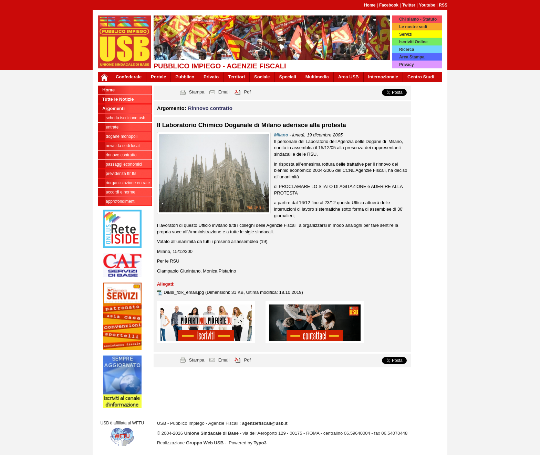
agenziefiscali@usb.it (265, 423)
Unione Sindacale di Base (211, 433)
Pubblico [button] (184, 76)
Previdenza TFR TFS (121, 173)
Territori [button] (236, 76)
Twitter (408, 5)
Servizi (406, 34)
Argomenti (113, 108)
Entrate (112, 127)
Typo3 (259, 442)
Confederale (129, 76)
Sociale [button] (262, 76)
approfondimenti (120, 201)
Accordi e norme (120, 192)
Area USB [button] (348, 76)
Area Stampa (411, 57)
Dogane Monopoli (121, 136)
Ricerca (406, 49)
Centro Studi (420, 76)
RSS (443, 5)
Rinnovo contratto (121, 155)
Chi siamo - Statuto (418, 19)
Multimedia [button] (317, 76)
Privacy (406, 64)
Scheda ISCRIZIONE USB (125, 117)
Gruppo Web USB (205, 442)
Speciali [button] (287, 76)
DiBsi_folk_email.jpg (184, 292)
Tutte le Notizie (118, 99)
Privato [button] (211, 76)
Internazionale (383, 76)
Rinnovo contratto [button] (210, 108)
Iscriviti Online (413, 42)
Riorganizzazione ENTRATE (128, 182)
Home (369, 5)
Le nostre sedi (413, 26)
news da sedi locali (123, 145)
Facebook (388, 5)
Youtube (427, 5)
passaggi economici (124, 164)
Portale (158, 76)
